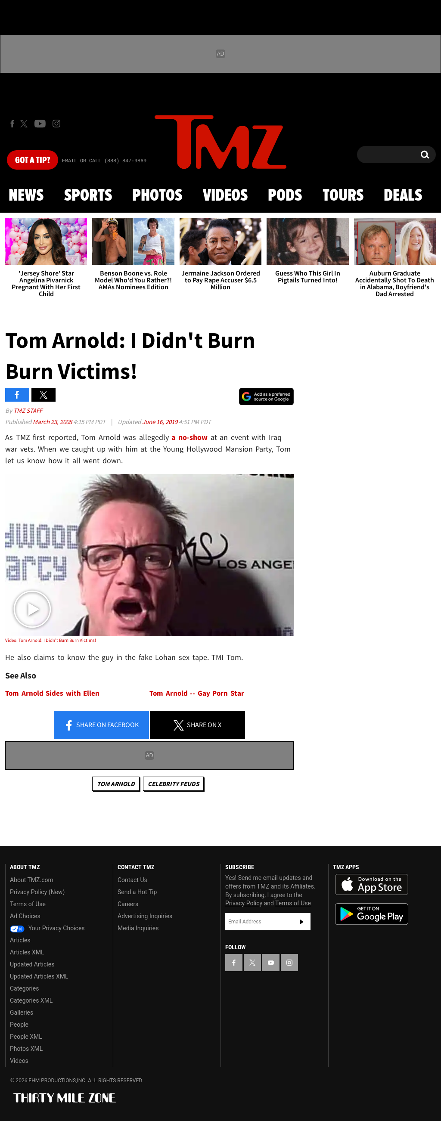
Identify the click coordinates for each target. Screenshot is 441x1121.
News (26, 196)
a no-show (189, 437)
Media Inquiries (138, 928)
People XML (26, 1036)
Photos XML (26, 1048)
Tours (343, 196)
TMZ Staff (27, 410)
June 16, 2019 (160, 422)
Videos (225, 196)
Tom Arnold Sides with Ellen (52, 693)
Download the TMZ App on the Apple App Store (371, 884)
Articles (20, 940)
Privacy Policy (243, 903)
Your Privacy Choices (47, 928)
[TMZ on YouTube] (271, 962)
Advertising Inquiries (145, 916)
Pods (285, 196)
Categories (24, 988)
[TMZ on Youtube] (40, 123)
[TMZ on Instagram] (56, 124)
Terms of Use (28, 904)
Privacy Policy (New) (37, 892)
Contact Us (132, 879)
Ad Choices (25, 916)
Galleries (21, 1012)
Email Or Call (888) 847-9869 (104, 161)
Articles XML (27, 952)
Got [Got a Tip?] (32, 160)
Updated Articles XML (39, 976)
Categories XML (31, 1000)
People (19, 1024)
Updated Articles (32, 964)
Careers (128, 904)
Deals (403, 196)
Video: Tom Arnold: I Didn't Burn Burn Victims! (50, 640)
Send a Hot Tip (137, 892)
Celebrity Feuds (173, 784)
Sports (88, 196)
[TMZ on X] (25, 124)
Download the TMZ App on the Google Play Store (371, 914)
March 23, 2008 (53, 422)
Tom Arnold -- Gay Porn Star (196, 693)
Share (101, 725)
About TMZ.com (31, 879)
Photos (157, 196)
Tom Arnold (116, 784)
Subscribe (302, 921)
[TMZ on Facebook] (12, 124)
